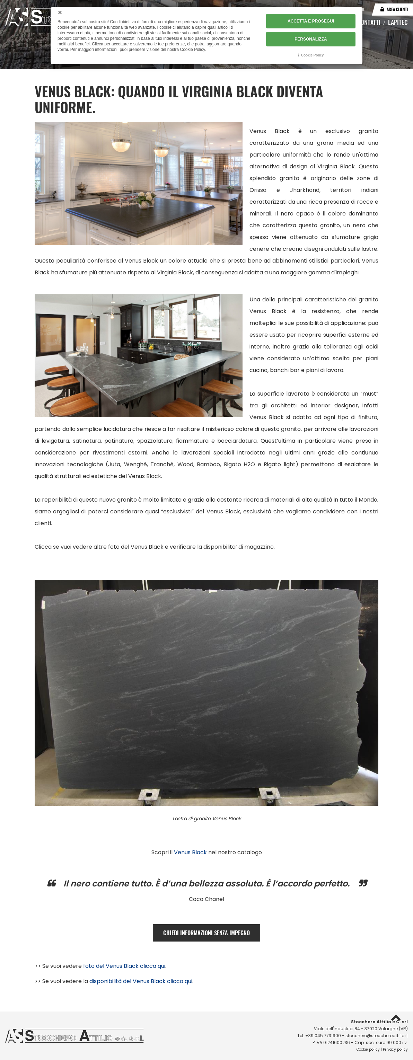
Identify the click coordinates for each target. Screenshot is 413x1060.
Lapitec (398, 22)
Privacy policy (395, 1049)
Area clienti (397, 9)
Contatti (368, 22)
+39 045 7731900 (323, 1036)
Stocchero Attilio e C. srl (379, 1022)
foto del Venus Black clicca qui (124, 966)
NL (363, 9)
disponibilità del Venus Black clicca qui (140, 981)
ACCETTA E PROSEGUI (311, 21)
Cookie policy (368, 1049)
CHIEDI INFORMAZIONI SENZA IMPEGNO (206, 933)
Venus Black (190, 852)
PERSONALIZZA (311, 39)
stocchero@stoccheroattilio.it (376, 1036)
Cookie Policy (312, 55)
